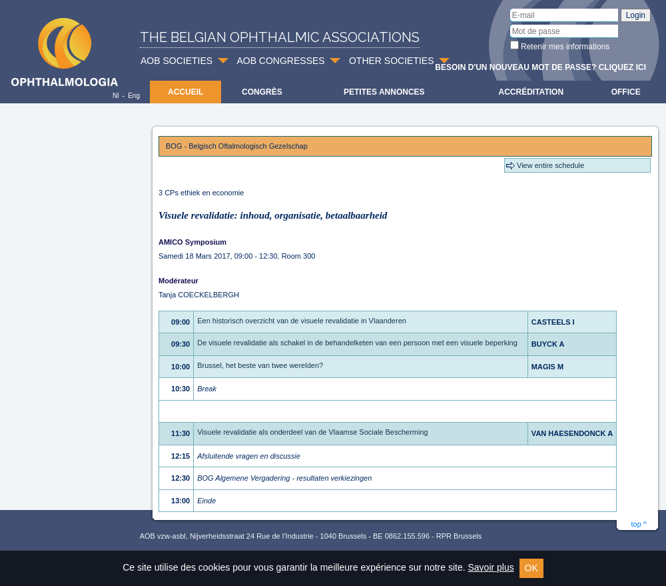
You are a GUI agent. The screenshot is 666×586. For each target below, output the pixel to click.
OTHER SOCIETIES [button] (391, 60)
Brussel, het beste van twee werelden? (260, 365)
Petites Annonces (384, 92)
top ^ (639, 524)
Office (626, 92)
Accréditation (531, 92)
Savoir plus (490, 567)
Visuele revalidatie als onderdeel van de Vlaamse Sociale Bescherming (312, 432)
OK (531, 568)
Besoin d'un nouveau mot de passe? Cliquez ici (540, 67)
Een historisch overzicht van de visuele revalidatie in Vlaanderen (301, 321)
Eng (134, 95)
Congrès (262, 92)
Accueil (185, 92)
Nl (116, 95)
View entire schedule (550, 165)
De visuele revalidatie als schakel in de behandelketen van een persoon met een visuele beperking (357, 343)
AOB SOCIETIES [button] (176, 60)
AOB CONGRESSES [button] (280, 60)
